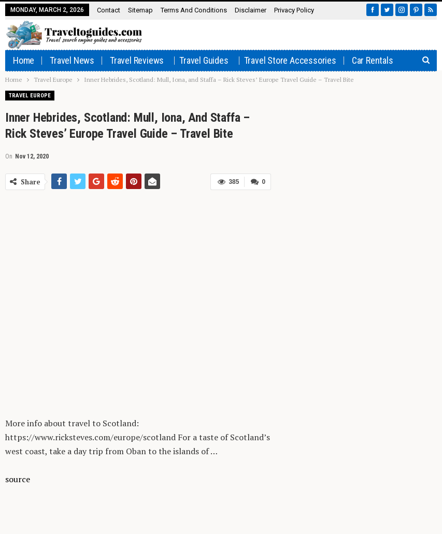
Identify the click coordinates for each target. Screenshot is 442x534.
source (17, 479)
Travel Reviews (137, 60)
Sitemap (140, 10)
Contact (108, 10)
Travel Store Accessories (290, 60)
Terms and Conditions (194, 10)
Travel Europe (30, 95)
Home (23, 60)
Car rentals (372, 60)
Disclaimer (250, 10)
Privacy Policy (294, 10)
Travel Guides (203, 60)
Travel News (72, 60)
